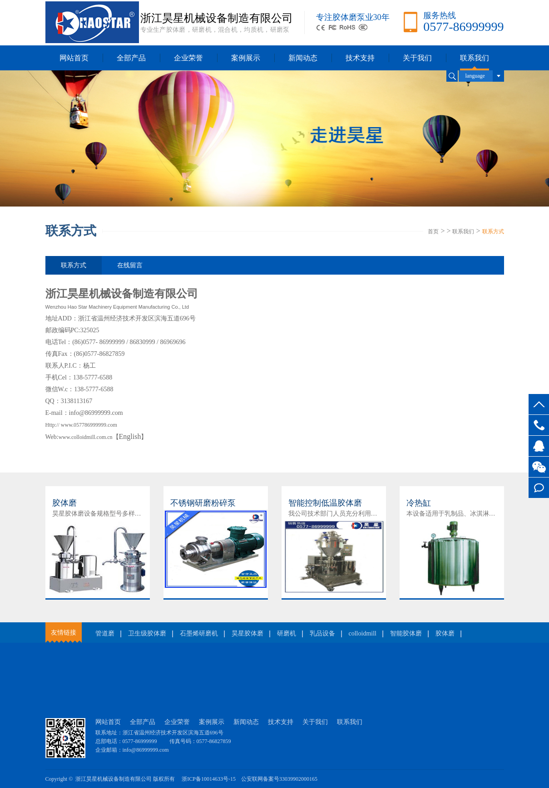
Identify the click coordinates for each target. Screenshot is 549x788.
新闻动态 (302, 58)
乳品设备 (322, 633)
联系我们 (474, 58)
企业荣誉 (188, 58)
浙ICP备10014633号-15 (209, 779)
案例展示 (245, 58)
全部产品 (131, 58)
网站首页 (74, 58)
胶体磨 (445, 633)
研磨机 (286, 633)
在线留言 (539, 488)
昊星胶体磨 (247, 633)
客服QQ (539, 446)
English (130, 436)
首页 (433, 231)
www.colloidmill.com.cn (86, 437)
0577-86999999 (539, 425)
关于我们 (417, 58)
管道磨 (104, 633)
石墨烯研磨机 (199, 633)
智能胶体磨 (406, 633)
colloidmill (362, 633)
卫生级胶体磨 (147, 633)
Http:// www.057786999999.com (81, 425)
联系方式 (493, 231)
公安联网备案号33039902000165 (279, 779)
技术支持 (360, 58)
